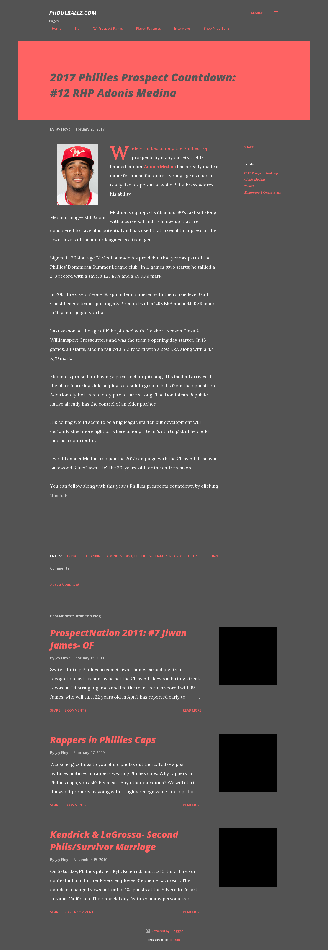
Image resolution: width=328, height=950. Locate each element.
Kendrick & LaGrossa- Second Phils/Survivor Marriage (114, 840)
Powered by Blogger (164, 931)
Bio (74, 28)
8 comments (75, 710)
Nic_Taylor (174, 939)
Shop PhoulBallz (214, 28)
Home (54, 28)
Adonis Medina (160, 166)
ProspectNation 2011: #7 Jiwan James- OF (118, 638)
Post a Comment (64, 584)
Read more (192, 710)
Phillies (249, 186)
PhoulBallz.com (72, 12)
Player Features (145, 28)
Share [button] (249, 147)
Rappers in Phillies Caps (103, 739)
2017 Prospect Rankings (261, 173)
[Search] (257, 13)
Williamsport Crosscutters (262, 192)
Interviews (180, 28)
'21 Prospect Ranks (105, 28)
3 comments (75, 805)
